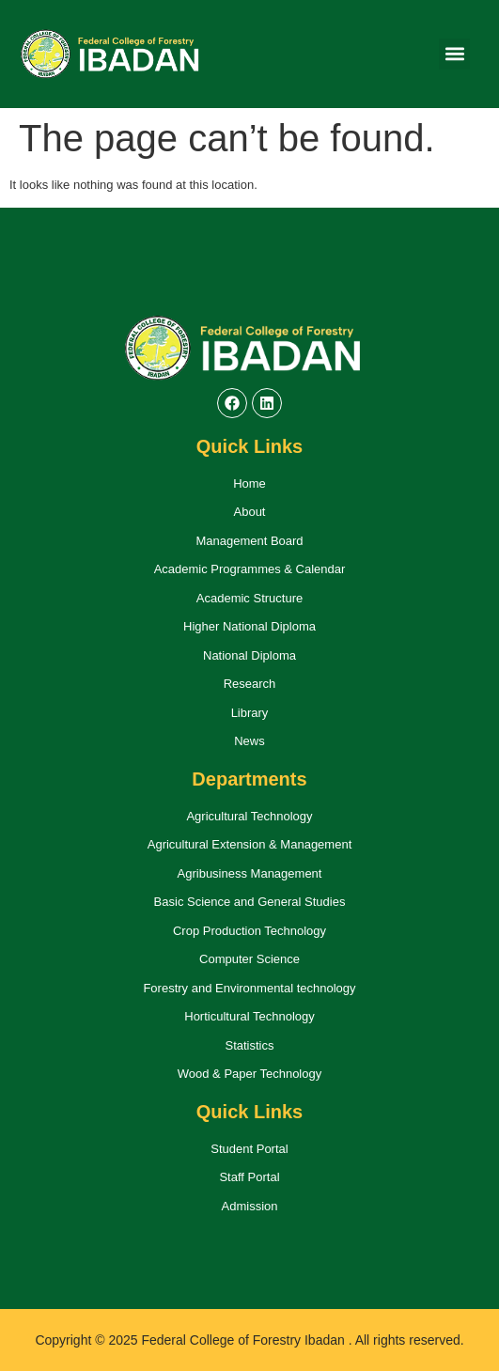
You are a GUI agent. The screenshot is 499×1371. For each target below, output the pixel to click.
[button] (454, 54)
